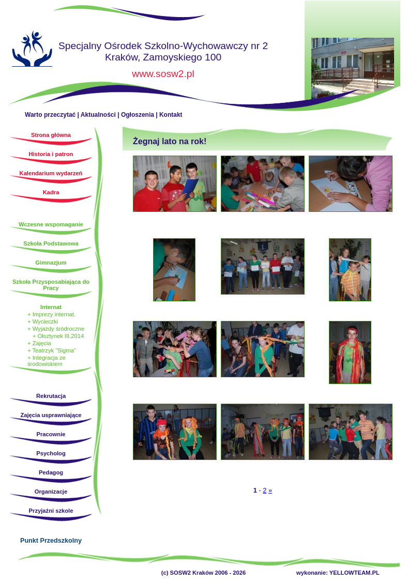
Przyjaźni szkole (51, 511)
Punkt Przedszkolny (51, 540)
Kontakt (171, 114)
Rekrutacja (51, 396)
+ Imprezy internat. (51, 314)
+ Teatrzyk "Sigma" (51, 350)
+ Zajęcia (39, 343)
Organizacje (51, 491)
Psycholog (51, 453)
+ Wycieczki (42, 321)
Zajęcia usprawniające (50, 415)
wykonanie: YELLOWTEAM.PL (338, 573)
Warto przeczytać (50, 114)
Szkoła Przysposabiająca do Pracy (50, 285)
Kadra (51, 192)
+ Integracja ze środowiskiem (46, 361)
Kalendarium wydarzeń (51, 173)
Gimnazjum (50, 262)
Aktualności (98, 114)
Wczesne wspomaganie (51, 224)
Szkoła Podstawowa (50, 243)
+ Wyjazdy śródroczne (55, 329)
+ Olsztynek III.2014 (58, 336)
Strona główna (32, 50)
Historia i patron (51, 154)
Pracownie (51, 434)
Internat (51, 307)
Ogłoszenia (137, 114)
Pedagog (51, 472)
